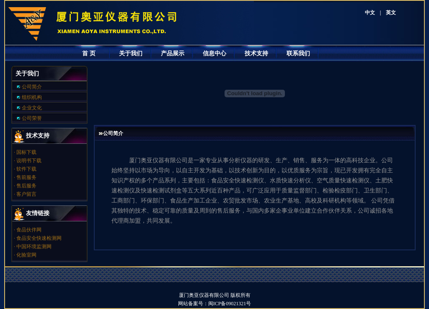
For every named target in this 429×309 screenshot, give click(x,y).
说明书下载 (28, 161)
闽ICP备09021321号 (234, 303)
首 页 (89, 53)
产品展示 (172, 53)
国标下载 (26, 152)
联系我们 (298, 53)
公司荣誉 (32, 118)
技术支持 (256, 53)
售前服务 (26, 177)
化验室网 (26, 255)
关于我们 (130, 53)
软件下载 (26, 169)
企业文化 (32, 108)
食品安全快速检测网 (39, 238)
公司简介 (32, 87)
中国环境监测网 (34, 246)
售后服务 (26, 186)
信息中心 (214, 53)
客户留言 (26, 194)
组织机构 (32, 97)
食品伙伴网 (28, 230)
